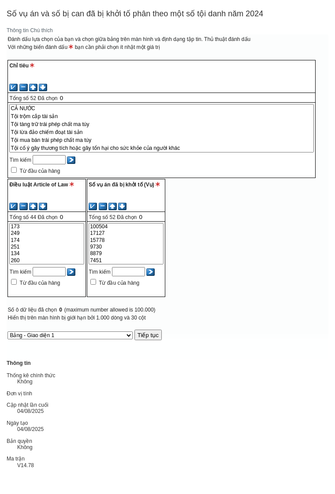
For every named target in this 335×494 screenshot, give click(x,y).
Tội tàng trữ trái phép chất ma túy (161, 124)
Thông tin (18, 30)
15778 (126, 240)
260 (47, 260)
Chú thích (41, 30)
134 (47, 253)
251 (47, 247)
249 (47, 233)
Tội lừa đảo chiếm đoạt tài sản (161, 132)
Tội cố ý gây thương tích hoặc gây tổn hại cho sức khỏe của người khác (161, 148)
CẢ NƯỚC (161, 108)
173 (47, 226)
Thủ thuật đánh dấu (227, 39)
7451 (126, 260)
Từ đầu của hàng (39, 171)
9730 (126, 247)
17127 (126, 233)
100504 (126, 226)
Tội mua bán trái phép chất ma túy (161, 140)
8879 (126, 253)
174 (47, 240)
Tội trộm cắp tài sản (161, 116)
